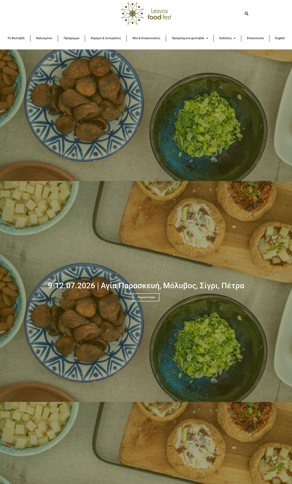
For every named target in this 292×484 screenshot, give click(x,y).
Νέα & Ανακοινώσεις (146, 38)
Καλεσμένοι (44, 38)
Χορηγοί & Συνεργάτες (106, 38)
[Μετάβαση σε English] (279, 38)
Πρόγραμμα (71, 38)
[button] (246, 13)
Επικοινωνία (255, 38)
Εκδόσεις (227, 38)
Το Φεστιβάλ (16, 38)
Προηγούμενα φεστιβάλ (190, 38)
